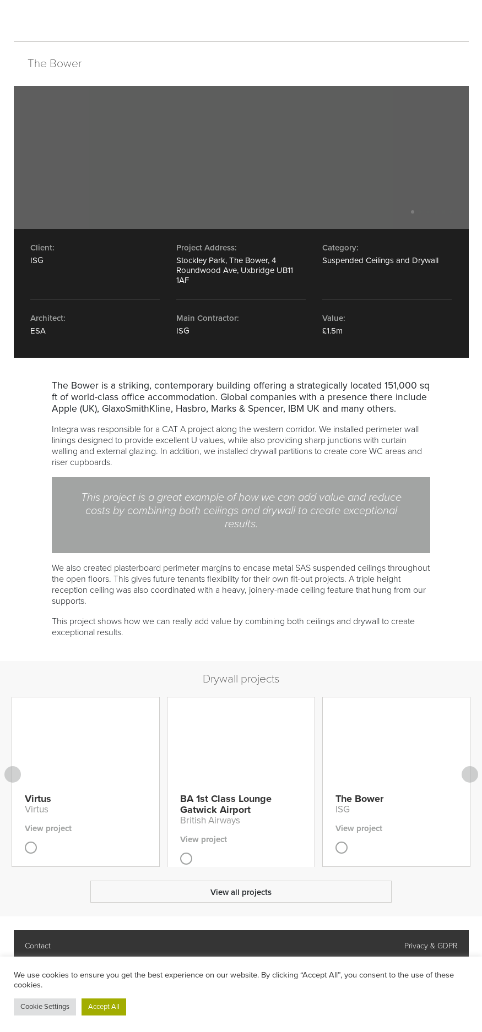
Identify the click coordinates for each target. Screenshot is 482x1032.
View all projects (241, 892)
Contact (38, 946)
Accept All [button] (104, 1006)
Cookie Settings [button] (44, 1006)
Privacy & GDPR (430, 946)
